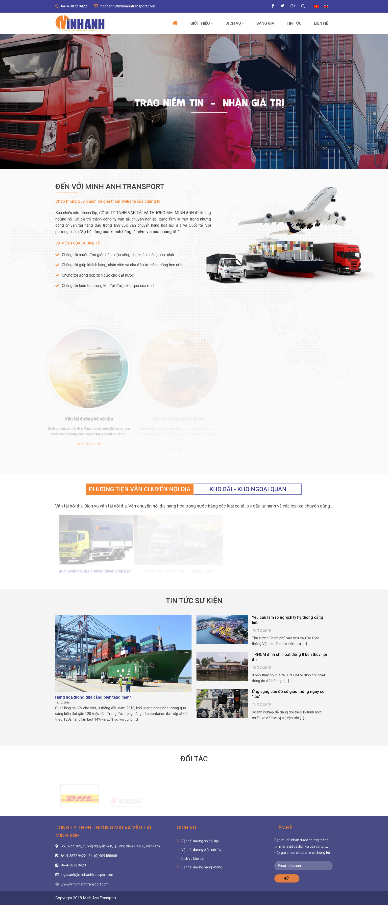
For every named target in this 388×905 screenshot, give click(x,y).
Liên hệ (321, 23)
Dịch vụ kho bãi (192, 859)
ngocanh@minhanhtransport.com (124, 6)
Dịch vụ (234, 23)
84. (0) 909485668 (103, 856)
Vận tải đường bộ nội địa (200, 841)
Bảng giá (265, 23)
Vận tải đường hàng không (201, 867)
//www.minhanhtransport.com (85, 884)
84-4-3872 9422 (71, 6)
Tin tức (294, 23)
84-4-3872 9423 (73, 865)
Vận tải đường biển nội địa (201, 850)
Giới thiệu (201, 23)
